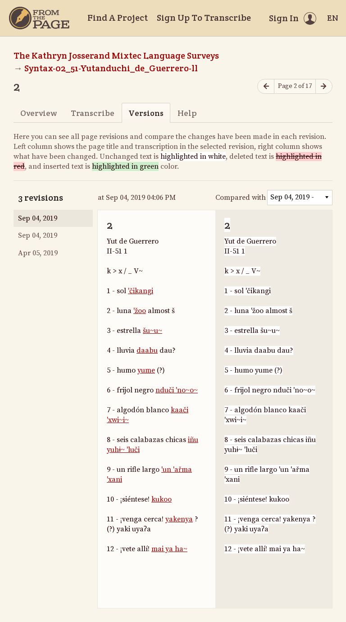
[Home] (39, 18)
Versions (146, 113)
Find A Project (117, 17)
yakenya (179, 519)
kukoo (161, 499)
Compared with (240, 197)
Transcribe (92, 113)
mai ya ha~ (169, 548)
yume (146, 370)
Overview (38, 113)
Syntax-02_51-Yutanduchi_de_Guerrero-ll (111, 68)
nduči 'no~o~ (176, 390)
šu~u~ (152, 330)
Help (187, 113)
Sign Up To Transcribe (204, 17)
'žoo (139, 310)
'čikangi (140, 290)
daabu (147, 350)
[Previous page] (265, 86)
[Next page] (323, 86)
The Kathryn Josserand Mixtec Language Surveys (116, 55)
